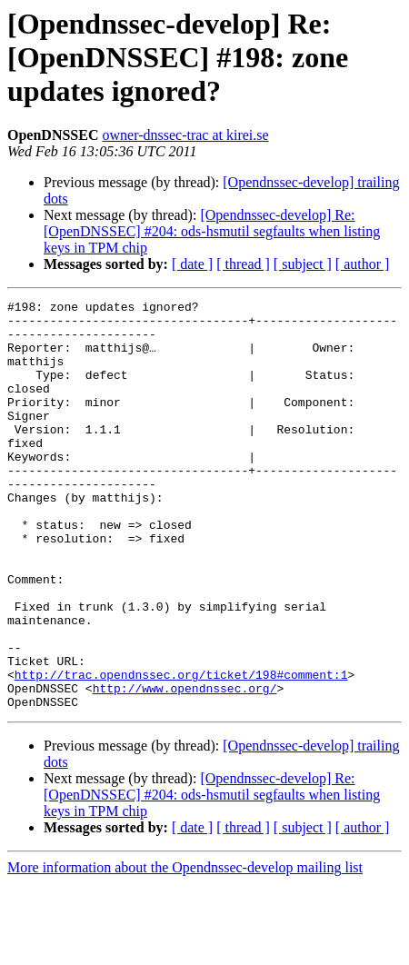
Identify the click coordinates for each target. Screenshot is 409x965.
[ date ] (192, 264)
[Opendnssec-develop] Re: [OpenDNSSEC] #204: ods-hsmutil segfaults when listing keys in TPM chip (212, 231)
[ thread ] (243, 264)
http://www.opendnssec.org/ (185, 767)
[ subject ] (303, 264)
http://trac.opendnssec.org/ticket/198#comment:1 (181, 750)
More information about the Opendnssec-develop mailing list (185, 949)
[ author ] (362, 264)
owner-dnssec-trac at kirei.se (185, 135)
